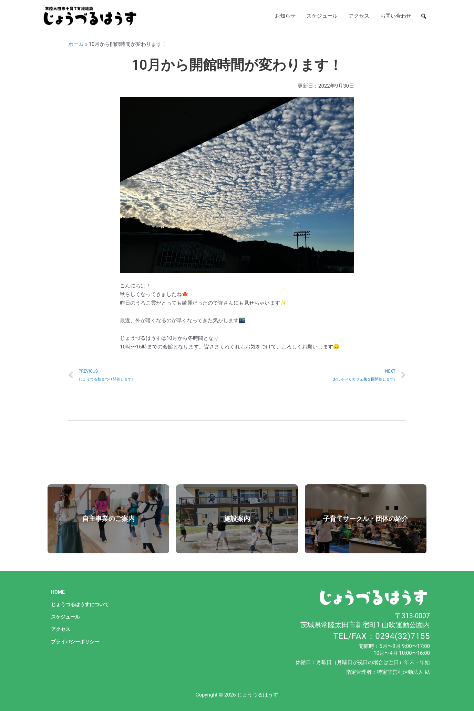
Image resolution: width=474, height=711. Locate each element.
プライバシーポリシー (77, 642)
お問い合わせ (395, 16)
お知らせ (285, 16)
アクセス (359, 16)
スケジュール (322, 16)
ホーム (76, 44)
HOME (58, 592)
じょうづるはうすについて (82, 604)
